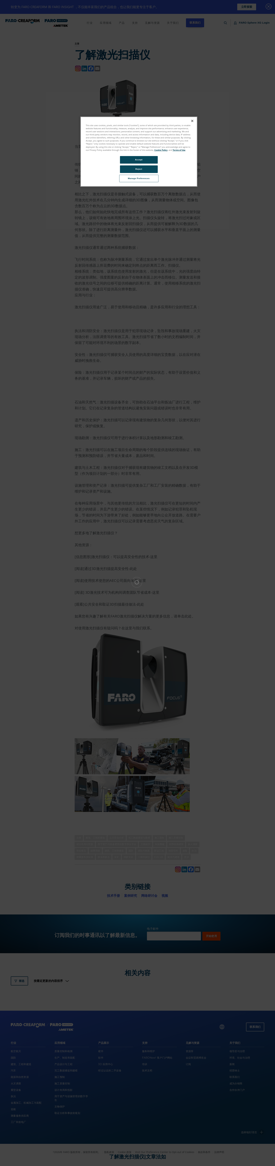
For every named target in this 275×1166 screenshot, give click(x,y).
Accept (138, 160)
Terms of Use (179, 150)
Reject (138, 169)
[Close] (192, 121)
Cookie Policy (160, 150)
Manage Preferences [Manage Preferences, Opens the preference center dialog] (139, 178)
